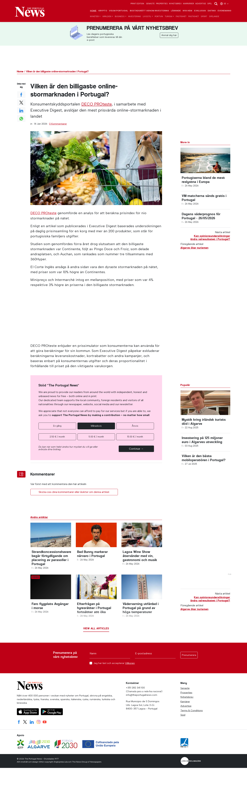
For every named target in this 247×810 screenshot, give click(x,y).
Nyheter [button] (94, 16)
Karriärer (188, 3)
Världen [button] (106, 16)
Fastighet (181, 16)
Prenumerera (189, 656)
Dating (212, 11)
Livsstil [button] (147, 16)
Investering (134, 16)
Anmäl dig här (169, 35)
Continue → (136, 448)
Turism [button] (168, 16)
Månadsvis (96, 426)
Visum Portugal (118, 11)
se (224, 3)
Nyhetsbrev (175, 3)
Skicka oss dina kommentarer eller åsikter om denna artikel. (74, 492)
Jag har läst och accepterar (114, 664)
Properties (162, 3)
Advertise (200, 3)
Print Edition (137, 3)
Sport (204, 16)
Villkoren (130, 664)
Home (93, 11)
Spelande (214, 16)
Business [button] (120, 16)
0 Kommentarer (58, 123)
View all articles (96, 630)
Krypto (102, 11)
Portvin (159, 16)
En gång (57, 426)
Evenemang (224, 11)
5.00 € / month (96, 436)
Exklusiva (200, 11)
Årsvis (135, 426)
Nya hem (187, 11)
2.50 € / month (57, 436)
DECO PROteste (96, 104)
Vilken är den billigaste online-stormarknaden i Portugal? (57, 71)
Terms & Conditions (191, 711)
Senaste (150, 3)
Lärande (176, 11)
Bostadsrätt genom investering (149, 11)
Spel (209, 3)
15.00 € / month (135, 436)
